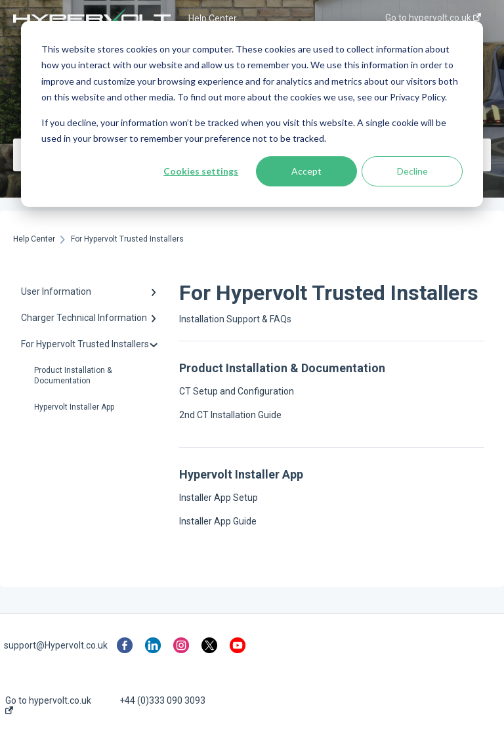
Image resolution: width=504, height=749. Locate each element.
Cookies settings (200, 171)
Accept (306, 171)
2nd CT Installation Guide (230, 415)
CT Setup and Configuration (236, 391)
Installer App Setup (218, 497)
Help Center (212, 18)
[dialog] (252, 114)
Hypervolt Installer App (74, 407)
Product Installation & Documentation (73, 375)
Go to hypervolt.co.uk (48, 704)
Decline (412, 171)
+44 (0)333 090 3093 (162, 700)
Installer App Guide (218, 521)
